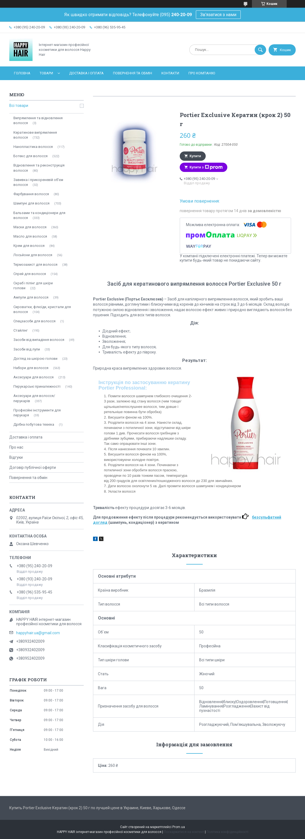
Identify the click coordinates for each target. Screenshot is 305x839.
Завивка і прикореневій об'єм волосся (38, 182)
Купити (195, 156)
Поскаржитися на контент (184, 832)
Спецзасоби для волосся (34, 321)
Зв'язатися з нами (218, 14)
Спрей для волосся (29, 274)
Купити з (206, 167)
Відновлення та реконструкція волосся (39, 167)
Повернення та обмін (132, 73)
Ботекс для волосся (30, 156)
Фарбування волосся (31, 194)
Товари (46, 73)
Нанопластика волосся (33, 147)
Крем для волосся (29, 246)
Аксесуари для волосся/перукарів (34, 398)
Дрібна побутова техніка (33, 424)
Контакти (170, 73)
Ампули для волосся (30, 297)
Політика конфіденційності (227, 832)
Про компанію (201, 73)
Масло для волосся (30, 236)
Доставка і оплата (86, 73)
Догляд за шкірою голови (35, 358)
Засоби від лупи (26, 349)
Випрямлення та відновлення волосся (38, 120)
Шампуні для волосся (31, 203)
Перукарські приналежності (36, 386)
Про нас (16, 447)
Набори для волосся (30, 368)
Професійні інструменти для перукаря (37, 412)
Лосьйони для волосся (32, 255)
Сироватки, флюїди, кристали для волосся (42, 309)
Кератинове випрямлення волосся (35, 134)
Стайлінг (20, 330)
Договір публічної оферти (32, 467)
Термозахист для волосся (35, 264)
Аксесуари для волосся (33, 377)
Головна (22, 73)
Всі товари (18, 105)
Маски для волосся (30, 227)
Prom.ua (178, 827)
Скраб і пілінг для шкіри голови (33, 285)
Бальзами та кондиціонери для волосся (39, 215)
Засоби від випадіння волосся (38, 340)
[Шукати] (260, 50)
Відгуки (16, 457)
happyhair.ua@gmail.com (38, 633)
